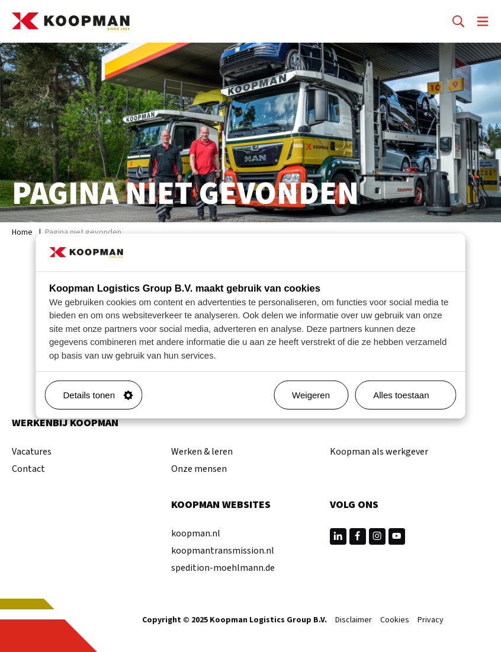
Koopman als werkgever (379, 451)
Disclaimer (353, 620)
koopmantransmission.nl (222, 550)
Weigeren (311, 395)
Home (22, 232)
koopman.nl (195, 533)
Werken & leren (202, 451)
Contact (28, 468)
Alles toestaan (410, 395)
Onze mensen (199, 468)
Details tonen (98, 395)
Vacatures (32, 451)
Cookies (394, 620)
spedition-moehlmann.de (223, 567)
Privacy (431, 620)
